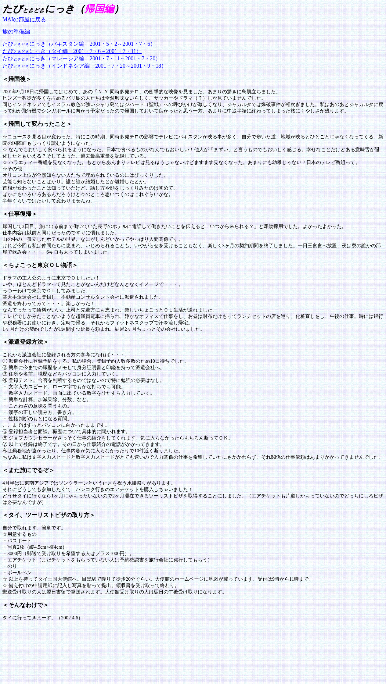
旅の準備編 (16, 32)
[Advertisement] (113, 640)
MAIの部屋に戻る (24, 19)
